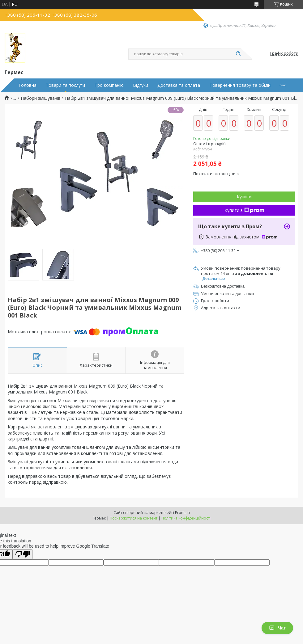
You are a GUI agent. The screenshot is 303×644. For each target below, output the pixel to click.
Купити (244, 197)
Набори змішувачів (41, 98)
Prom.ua (182, 512)
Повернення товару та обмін (240, 85)
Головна (27, 85)
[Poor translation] (22, 554)
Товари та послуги (65, 85)
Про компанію (109, 85)
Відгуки (140, 85)
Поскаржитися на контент (133, 518)
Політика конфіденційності (186, 518)
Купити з (244, 210)
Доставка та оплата (178, 85)
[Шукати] (238, 54)
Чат (277, 628)
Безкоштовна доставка (223, 286)
